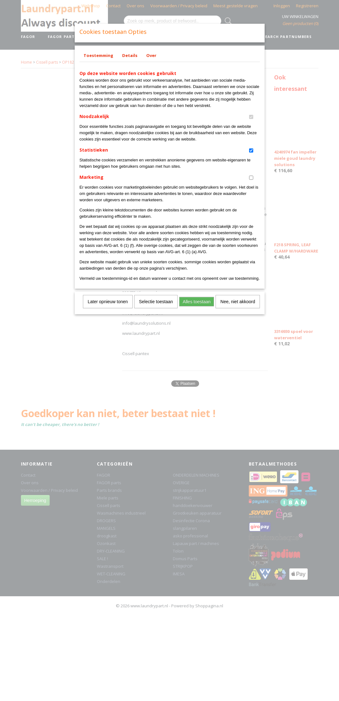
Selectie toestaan (156, 301)
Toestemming (98, 55)
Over (151, 55)
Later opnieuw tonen (108, 301)
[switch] (251, 117)
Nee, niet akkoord (237, 301)
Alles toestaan (196, 301)
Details (129, 55)
